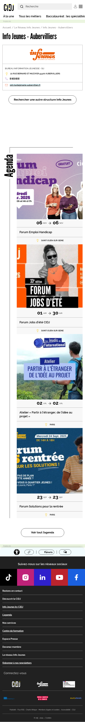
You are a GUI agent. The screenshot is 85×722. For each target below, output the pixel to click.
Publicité (13, 710)
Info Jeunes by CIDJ (12, 607)
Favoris (48, 552)
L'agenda (7, 615)
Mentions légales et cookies (49, 710)
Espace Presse (10, 639)
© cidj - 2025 (38, 718)
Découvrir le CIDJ (11, 599)
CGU (74, 710)
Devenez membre (11, 647)
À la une (8, 16)
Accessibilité (65, 710)
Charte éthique (31, 710)
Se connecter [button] (75, 6)
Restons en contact (12, 591)
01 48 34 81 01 (14, 78)
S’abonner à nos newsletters (17, 663)
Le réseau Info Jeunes (13, 655)
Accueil (7, 27)
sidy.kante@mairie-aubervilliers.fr (25, 85)
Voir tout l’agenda (42, 532)
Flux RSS (21, 710)
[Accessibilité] (17, 552)
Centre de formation (13, 631)
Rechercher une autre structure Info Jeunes (42, 99)
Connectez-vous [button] (15, 673)
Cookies (48, 718)
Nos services (9, 623)
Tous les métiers (30, 16)
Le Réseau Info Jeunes (27, 27)
